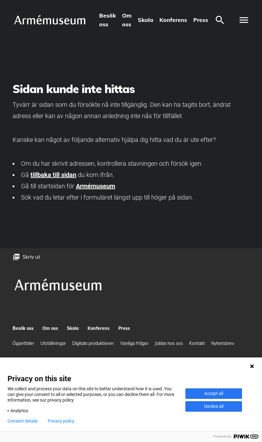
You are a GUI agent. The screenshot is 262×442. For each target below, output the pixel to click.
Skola (145, 19)
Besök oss (107, 20)
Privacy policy (61, 421)
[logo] (50, 20)
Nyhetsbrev (222, 343)
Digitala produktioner (93, 343)
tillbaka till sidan (53, 175)
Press (200, 19)
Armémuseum (95, 186)
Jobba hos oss (169, 343)
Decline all (213, 406)
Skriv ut (31, 256)
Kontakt (197, 343)
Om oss (126, 20)
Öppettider (23, 343)
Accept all (213, 393)
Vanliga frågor (134, 343)
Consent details (23, 421)
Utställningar (53, 343)
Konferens (173, 19)
